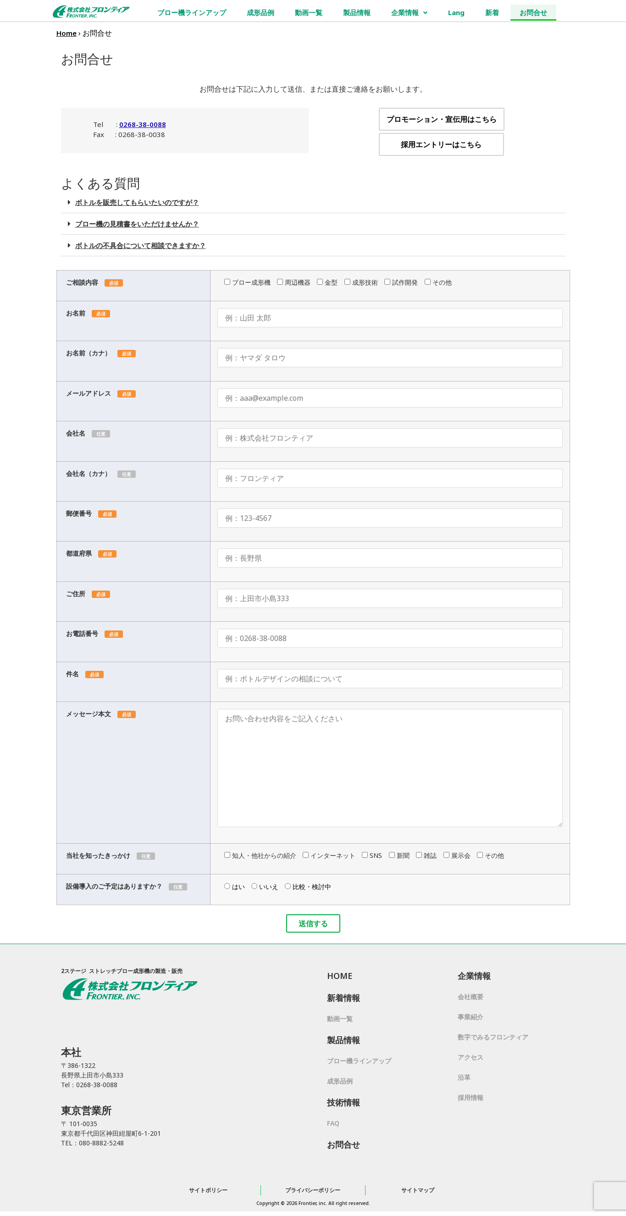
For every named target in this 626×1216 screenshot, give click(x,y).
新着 (492, 12)
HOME (340, 975)
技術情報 (343, 1102)
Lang (456, 12)
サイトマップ (417, 1190)
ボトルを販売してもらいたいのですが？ (137, 202)
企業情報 (409, 12)
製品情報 (357, 12)
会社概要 (470, 996)
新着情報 (343, 997)
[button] (313, 202)
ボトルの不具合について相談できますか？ (140, 245)
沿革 (464, 1077)
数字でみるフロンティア (493, 1037)
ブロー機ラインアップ (191, 12)
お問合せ (533, 12)
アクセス (470, 1057)
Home (66, 33)
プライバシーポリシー (312, 1190)
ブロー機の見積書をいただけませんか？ (137, 223)
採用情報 (470, 1097)
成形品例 (260, 12)
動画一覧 (308, 12)
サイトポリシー (208, 1190)
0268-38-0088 (142, 124)
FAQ (333, 1123)
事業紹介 (470, 1016)
